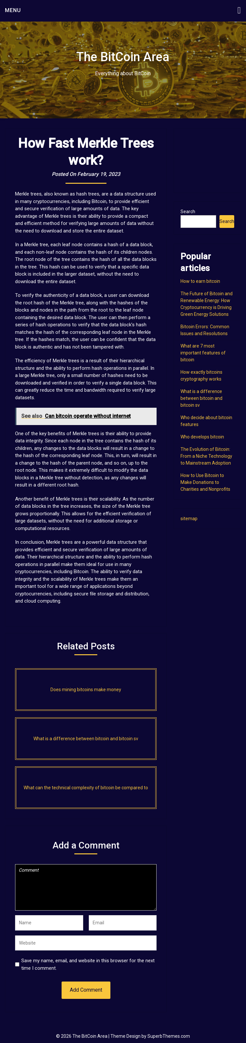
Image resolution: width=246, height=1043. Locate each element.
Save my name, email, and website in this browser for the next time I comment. (88, 964)
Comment (86, 887)
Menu (13, 10)
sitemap (189, 518)
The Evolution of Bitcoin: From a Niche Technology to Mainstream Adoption (206, 456)
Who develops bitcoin (202, 436)
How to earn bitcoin (200, 281)
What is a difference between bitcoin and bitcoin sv (201, 398)
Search (187, 211)
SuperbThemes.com (168, 1036)
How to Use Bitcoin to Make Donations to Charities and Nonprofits (205, 482)
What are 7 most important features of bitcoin (203, 352)
